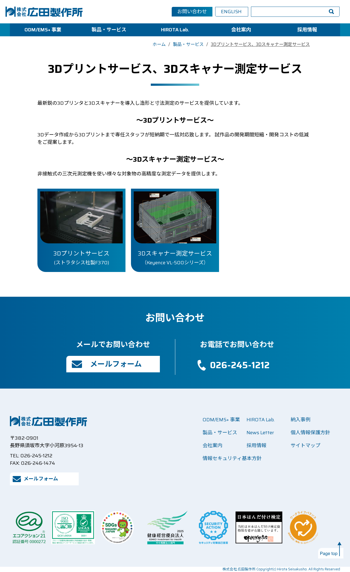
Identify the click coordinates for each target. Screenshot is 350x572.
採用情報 (307, 30)
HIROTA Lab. (175, 30)
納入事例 (300, 420)
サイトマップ (305, 445)
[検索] (286, 11)
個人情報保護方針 (310, 432)
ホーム (159, 44)
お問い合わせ (192, 11)
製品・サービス (109, 30)
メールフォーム (116, 364)
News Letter (260, 432)
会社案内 (241, 30)
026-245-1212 (240, 365)
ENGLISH (231, 11)
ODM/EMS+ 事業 (42, 30)
